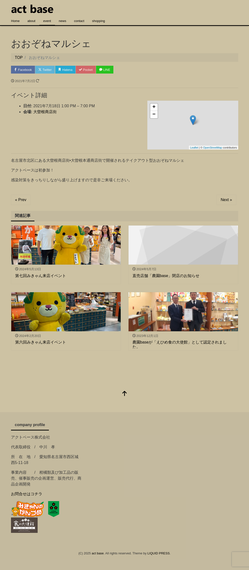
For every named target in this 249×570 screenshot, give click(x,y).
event (47, 21)
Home (15, 21)
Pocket (87, 70)
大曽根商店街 (45, 112)
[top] (125, 394)
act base (98, 553)
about (31, 21)
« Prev (20, 200)
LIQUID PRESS (158, 553)
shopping (98, 21)
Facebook (23, 70)
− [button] (153, 114)
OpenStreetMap (212, 147)
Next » (226, 200)
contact (79, 21)
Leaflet (194, 147)
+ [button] (153, 107)
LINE (105, 70)
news (62, 21)
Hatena (66, 70)
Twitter (45, 70)
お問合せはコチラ (26, 494)
